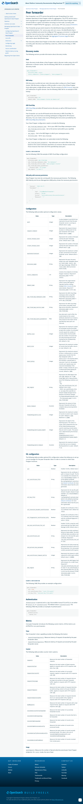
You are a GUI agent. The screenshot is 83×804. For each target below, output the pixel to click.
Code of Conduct (13, 764)
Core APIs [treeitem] (8, 38)
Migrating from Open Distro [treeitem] (12, 55)
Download (59, 3)
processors (73, 24)
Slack (9, 772)
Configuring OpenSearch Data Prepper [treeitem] (12, 32)
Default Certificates (68, 483)
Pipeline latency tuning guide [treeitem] (12, 52)
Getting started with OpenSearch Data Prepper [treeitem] (12, 17)
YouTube (64, 772)
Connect (64, 764)
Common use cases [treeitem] (10, 24)
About (27, 3)
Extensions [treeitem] (8, 41)
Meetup (64, 775)
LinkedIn (64, 770)
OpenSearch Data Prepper (12, 9)
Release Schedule (40, 767)
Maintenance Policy (40, 770)
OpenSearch (10, 3)
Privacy (37, 781)
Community (39, 3)
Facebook (64, 778)
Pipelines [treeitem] (7, 21)
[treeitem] (21, 21)
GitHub (10, 770)
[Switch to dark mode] (63, 3)
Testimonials (38, 775)
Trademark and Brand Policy (43, 778)
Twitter (64, 767)
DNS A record (68, 87)
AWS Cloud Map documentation (35, 120)
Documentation (48, 3)
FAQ (36, 772)
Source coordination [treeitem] (11, 48)
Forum (10, 767)
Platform (32, 3)
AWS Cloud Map (31, 108)
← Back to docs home (10, 13)
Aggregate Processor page (60, 36)
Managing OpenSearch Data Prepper (48, 8)
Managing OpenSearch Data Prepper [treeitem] (12, 27)
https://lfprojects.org (57, 799)
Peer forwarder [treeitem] (10, 35)
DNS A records (68, 286)
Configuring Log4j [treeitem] (10, 43)
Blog (54, 3)
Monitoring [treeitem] (9, 46)
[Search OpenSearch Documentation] (73, 3)
